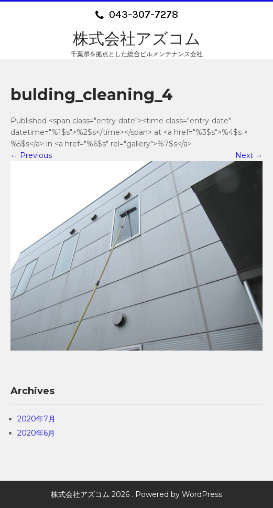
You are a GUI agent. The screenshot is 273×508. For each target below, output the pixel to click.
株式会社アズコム (137, 38)
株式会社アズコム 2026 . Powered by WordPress (136, 494)
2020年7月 (36, 419)
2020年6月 (36, 433)
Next (249, 155)
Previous (31, 155)
